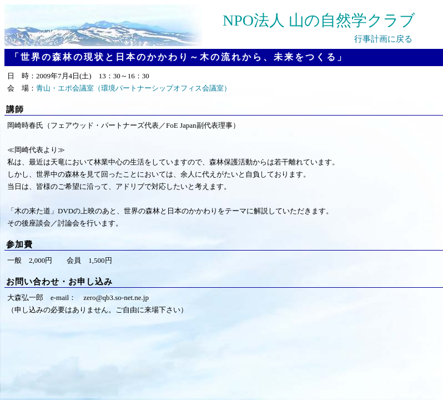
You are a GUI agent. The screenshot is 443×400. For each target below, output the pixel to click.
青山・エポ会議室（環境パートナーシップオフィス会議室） (133, 88)
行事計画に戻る (383, 38)
